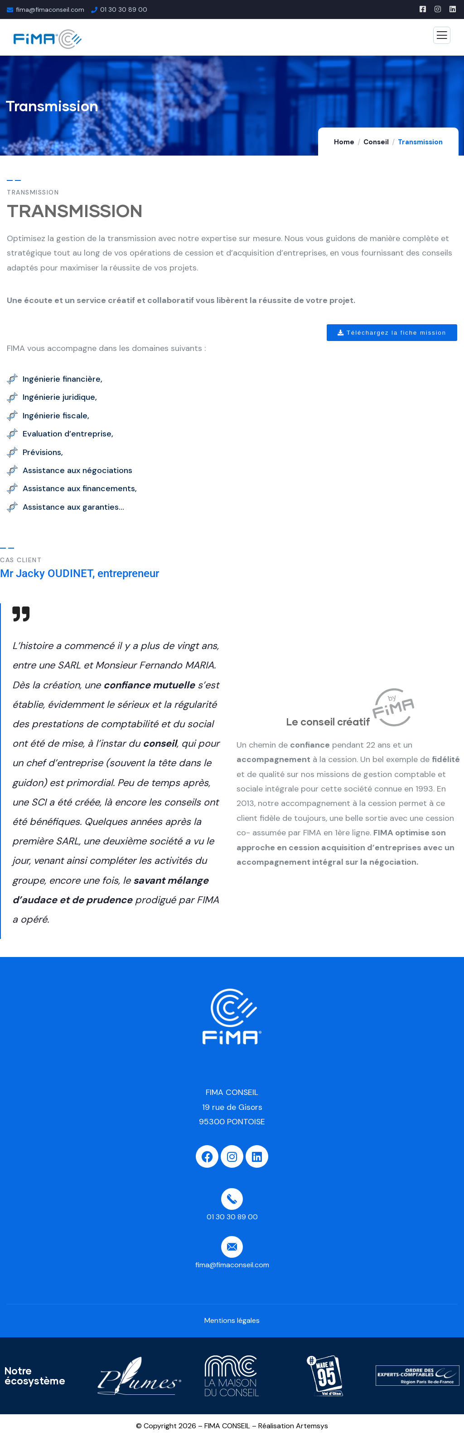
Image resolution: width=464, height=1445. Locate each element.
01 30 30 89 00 (123, 9)
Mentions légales (232, 1320)
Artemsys (312, 1426)
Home (344, 142)
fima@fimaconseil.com (50, 9)
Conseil (376, 142)
